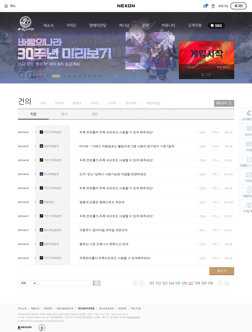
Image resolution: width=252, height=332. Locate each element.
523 (164, 283)
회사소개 (22, 308)
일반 (95, 114)
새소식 (48, 25)
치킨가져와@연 (53, 132)
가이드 (71, 25)
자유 (43, 103)
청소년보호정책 (106, 308)
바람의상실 (153, 103)
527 (190, 283)
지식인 (94, 103)
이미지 (59, 103)
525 (177, 283)
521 (151, 283)
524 (171, 283)
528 (197, 283)
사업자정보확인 (133, 317)
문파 (145, 25)
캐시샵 (124, 25)
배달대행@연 (51, 146)
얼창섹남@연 (51, 244)
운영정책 (122, 308)
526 (184, 283)
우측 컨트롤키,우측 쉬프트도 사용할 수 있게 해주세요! (116, 132)
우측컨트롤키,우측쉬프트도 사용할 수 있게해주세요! (115, 258)
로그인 (239, 6)
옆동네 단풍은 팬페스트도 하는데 (102, 202)
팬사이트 (131, 103)
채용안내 (35, 308)
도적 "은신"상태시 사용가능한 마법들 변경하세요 (112, 174)
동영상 (77, 103)
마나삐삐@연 (51, 174)
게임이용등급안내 (64, 308)
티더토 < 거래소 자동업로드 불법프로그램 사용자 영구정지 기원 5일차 (127, 146)
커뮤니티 (168, 25)
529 (203, 283)
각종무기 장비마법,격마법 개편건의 (103, 230)
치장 (33, 114)
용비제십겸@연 (53, 230)
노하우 (112, 103)
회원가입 (223, 6)
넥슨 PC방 (136, 308)
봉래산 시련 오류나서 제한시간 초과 (103, 244)
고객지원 (195, 25)
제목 (23, 283)
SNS (216, 26)
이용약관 (48, 308)
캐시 (64, 114)
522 (158, 283)
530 (210, 283)
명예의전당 (97, 25)
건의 (24, 101)
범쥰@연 (49, 202)
